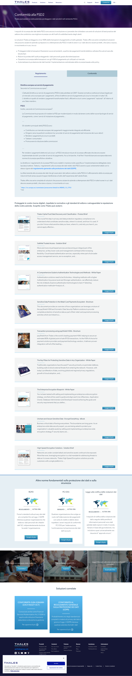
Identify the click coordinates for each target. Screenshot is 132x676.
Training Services (92, 649)
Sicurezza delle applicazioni (42, 649)
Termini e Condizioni (110, 666)
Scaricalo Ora (110, 570)
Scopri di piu (31, 537)
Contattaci (22, 569)
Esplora (66, 569)
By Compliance (55, 651)
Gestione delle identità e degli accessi (44, 653)
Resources (59, 2)
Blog (77, 649)
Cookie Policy (99, 666)
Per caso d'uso (55, 646)
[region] (35, 664)
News (102, 652)
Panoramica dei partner (67, 647)
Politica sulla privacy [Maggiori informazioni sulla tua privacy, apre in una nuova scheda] (14, 671)
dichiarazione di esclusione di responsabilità (74, 666)
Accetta (56, 663)
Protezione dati (42, 646)
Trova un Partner (68, 650)
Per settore (54, 649)
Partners (50, 2)
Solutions (42, 2)
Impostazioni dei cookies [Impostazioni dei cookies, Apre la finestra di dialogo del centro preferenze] (56, 667)
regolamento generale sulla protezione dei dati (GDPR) (54, 169)
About (96, 2)
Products (34, 2)
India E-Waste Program (104, 649)
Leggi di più (109, 233)
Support (89, 2)
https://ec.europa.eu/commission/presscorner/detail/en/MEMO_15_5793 (46, 188)
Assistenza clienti (92, 646)
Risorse (78, 646)
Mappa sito (89, 666)
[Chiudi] (63, 658)
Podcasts (78, 651)
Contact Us (106, 2)
